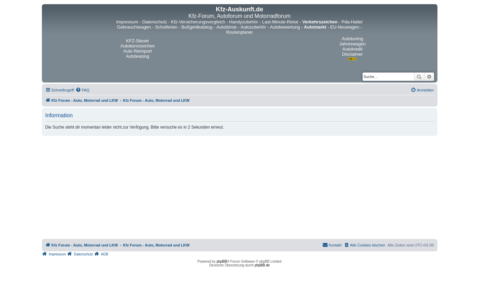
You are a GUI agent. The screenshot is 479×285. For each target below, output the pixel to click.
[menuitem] (82, 90)
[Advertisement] (239, 187)
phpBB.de (262, 265)
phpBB (222, 261)
